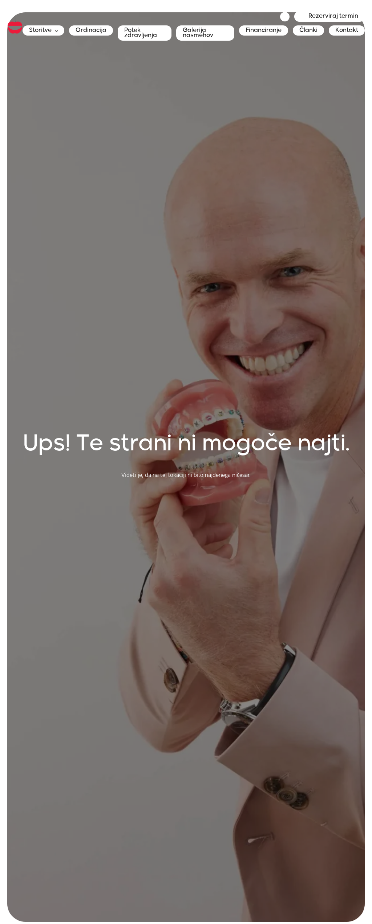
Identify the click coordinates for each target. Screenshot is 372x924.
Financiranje (264, 30)
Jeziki (285, 16)
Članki (308, 30)
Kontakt (346, 30)
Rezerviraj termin (333, 16)
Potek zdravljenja (140, 33)
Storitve (40, 30)
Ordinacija (91, 30)
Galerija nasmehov (198, 33)
